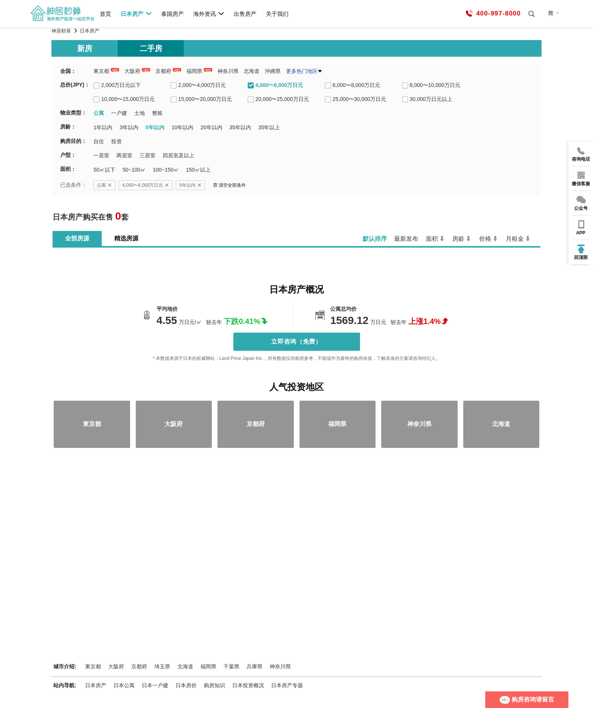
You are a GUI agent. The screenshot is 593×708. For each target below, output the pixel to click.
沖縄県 (273, 71)
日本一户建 (155, 685)
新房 (84, 48)
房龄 (458, 238)
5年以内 (190, 185)
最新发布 (406, 238)
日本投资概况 (248, 685)
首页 (105, 13)
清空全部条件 (229, 185)
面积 (432, 238)
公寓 (104, 185)
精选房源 (126, 238)
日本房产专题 (287, 685)
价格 (485, 238)
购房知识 (214, 685)
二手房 (151, 48)
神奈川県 (228, 71)
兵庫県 (254, 666)
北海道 (251, 71)
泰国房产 (172, 13)
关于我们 (277, 13)
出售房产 (245, 13)
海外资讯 (209, 13)
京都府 (163, 71)
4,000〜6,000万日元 (145, 185)
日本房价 (186, 685)
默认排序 (375, 238)
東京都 (101, 71)
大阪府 (132, 71)
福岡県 (194, 71)
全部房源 (77, 238)
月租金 (515, 238)
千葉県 (231, 666)
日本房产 (136, 13)
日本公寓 (124, 685)
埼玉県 (162, 666)
